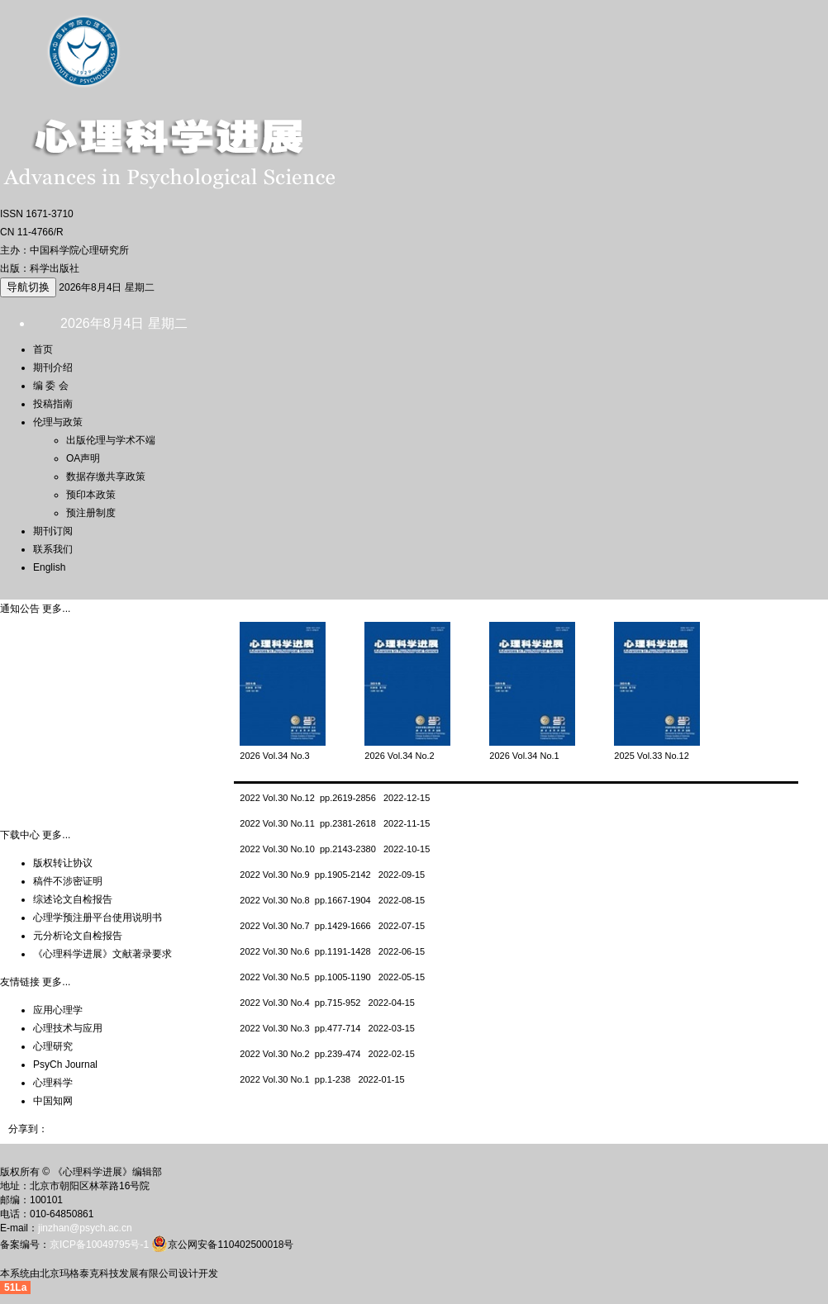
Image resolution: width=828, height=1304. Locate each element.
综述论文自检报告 (72, 899)
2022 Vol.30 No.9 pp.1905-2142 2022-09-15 (332, 875)
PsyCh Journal (65, 1064)
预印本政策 (91, 494)
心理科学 (53, 1082)
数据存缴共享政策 (105, 476)
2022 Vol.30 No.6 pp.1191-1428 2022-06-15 (332, 951)
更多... (56, 608)
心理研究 (53, 1046)
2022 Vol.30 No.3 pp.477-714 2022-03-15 (327, 1028)
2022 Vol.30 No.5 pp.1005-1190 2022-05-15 (332, 977)
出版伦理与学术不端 (110, 440)
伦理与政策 (58, 422)
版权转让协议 (63, 863)
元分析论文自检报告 (77, 935)
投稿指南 (53, 404)
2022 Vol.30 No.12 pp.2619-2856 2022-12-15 (335, 798)
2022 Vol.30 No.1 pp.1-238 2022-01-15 (322, 1079)
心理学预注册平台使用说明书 (97, 917)
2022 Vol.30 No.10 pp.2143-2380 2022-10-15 (335, 849)
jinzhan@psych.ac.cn (85, 1228)
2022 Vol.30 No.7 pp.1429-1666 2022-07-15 (332, 926)
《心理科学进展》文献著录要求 (102, 954)
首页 (43, 349)
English (49, 567)
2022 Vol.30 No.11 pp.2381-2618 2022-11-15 (335, 823)
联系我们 (53, 549)
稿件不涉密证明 (67, 881)
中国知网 (53, 1101)
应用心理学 (58, 1010)
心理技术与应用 (67, 1028)
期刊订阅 (53, 531)
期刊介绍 (53, 367)
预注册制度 (91, 513)
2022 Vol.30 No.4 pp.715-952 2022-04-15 (327, 1003)
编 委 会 (51, 385)
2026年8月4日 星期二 (106, 287)
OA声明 (83, 458)
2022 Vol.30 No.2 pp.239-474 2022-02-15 (327, 1054)
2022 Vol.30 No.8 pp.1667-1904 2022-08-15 (332, 900)
